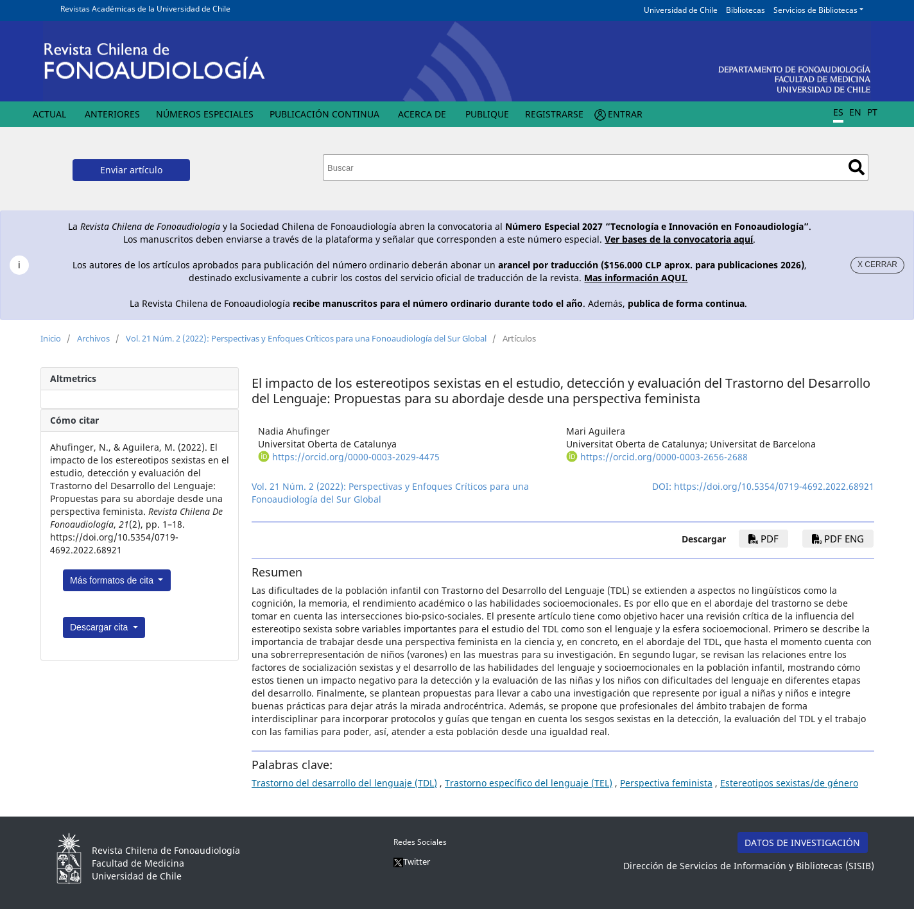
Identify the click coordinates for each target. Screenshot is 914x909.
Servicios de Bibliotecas (815, 9)
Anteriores (112, 114)
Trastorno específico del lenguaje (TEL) (528, 783)
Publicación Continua (324, 114)
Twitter (411, 861)
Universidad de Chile (681, 9)
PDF (763, 538)
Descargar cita (100, 627)
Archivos (93, 338)
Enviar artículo (131, 170)
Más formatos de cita (113, 580)
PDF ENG (838, 538)
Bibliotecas (745, 9)
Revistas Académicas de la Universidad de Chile (145, 8)
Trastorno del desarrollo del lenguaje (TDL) (344, 783)
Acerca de (422, 114)
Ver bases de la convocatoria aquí (679, 239)
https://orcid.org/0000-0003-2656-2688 (664, 457)
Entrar (625, 114)
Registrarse (554, 114)
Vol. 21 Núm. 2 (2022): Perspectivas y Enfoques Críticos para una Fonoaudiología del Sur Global (306, 338)
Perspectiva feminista (666, 783)
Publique (487, 114)
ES (838, 112)
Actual (49, 114)
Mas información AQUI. (635, 278)
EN (855, 112)
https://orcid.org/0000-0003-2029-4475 (356, 457)
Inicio (50, 338)
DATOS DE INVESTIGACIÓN (802, 842)
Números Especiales (205, 114)
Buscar (857, 167)
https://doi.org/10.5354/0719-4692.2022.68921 (774, 486)
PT (872, 112)
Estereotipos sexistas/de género (789, 783)
